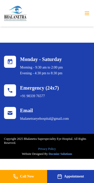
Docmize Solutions (60, 154)
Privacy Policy (47, 149)
